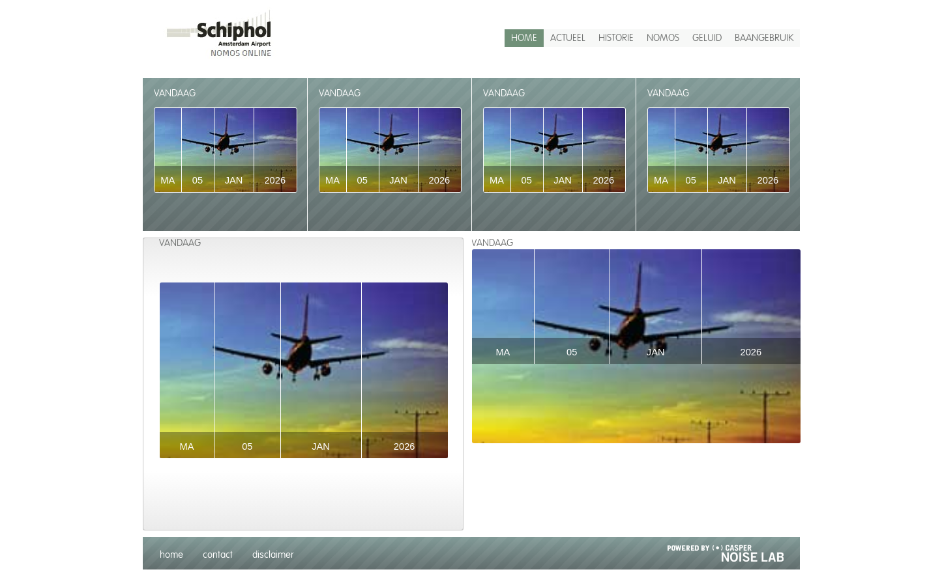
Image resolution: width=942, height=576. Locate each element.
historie (616, 38)
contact (218, 555)
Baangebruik (764, 38)
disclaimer (273, 555)
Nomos (663, 38)
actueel (567, 38)
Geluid (707, 38)
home (524, 38)
